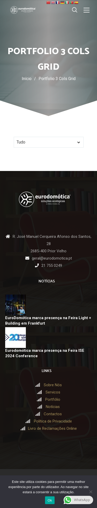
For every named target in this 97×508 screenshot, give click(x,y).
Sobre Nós (53, 385)
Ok (50, 500)
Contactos (53, 414)
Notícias (53, 406)
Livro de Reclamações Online (52, 428)
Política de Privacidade (53, 421)
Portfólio (52, 399)
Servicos (53, 392)
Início (27, 78)
